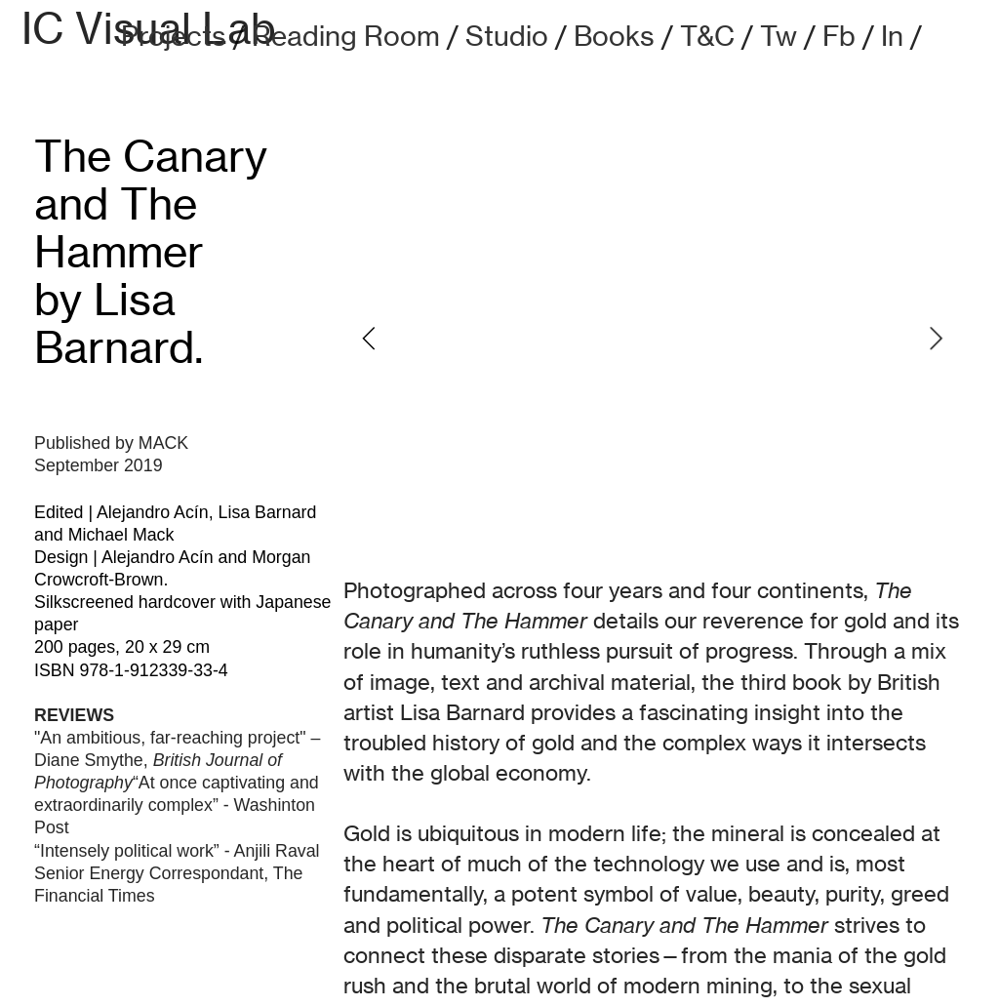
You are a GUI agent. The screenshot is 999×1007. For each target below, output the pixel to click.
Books (614, 36)
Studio (506, 36)
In (892, 36)
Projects (173, 36)
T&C (707, 36)
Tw (778, 36)
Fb (839, 36)
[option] (652, 338)
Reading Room (346, 36)
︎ (949, 35)
